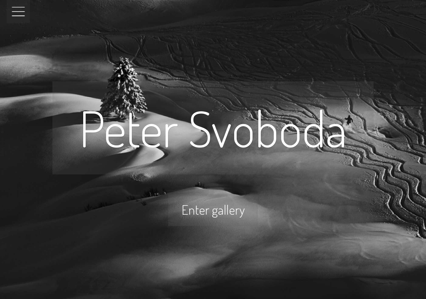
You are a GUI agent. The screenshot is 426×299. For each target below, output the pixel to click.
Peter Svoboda (213, 127)
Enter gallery (213, 209)
